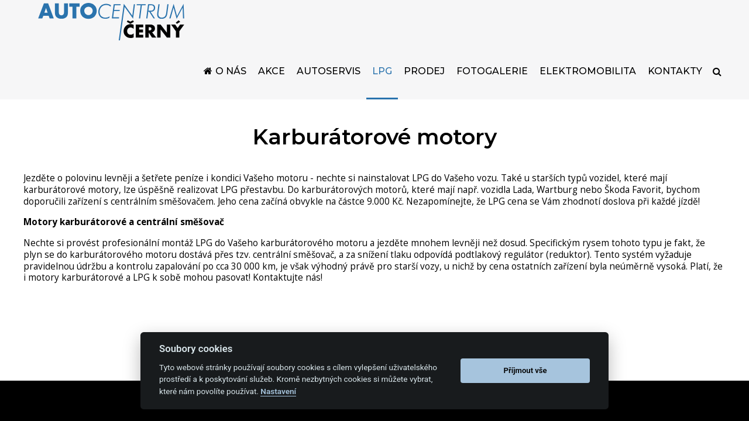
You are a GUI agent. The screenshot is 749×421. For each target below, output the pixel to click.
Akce (271, 86)
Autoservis (328, 86)
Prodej (424, 86)
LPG (382, 86)
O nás (230, 86)
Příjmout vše (525, 370)
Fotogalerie (492, 86)
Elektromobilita (588, 86)
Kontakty (675, 86)
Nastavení (278, 391)
